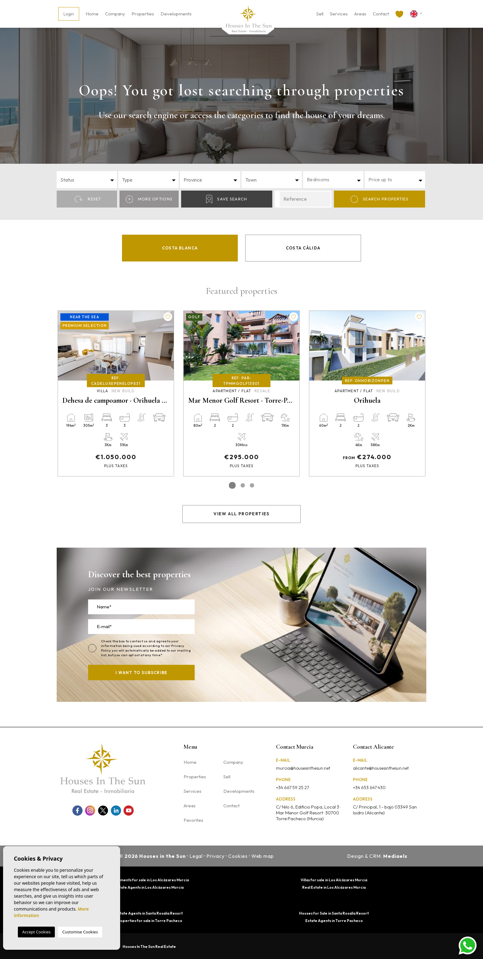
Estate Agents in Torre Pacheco (334, 920)
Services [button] (339, 14)
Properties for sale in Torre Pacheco (149, 920)
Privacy (215, 856)
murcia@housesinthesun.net (303, 768)
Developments (176, 14)
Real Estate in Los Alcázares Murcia (334, 887)
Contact (381, 14)
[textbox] (88, 180)
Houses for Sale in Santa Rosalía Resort (334, 913)
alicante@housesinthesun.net (381, 768)
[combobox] (87, 179)
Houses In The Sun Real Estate (149, 946)
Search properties (379, 199)
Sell (319, 14)
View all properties (241, 514)
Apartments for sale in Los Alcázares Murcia (149, 880)
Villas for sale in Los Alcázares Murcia (334, 880)
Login (68, 14)
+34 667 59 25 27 (292, 787)
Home (92, 14)
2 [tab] (243, 485)
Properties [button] (143, 14)
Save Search (226, 199)
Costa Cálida (303, 247)
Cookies (238, 856)
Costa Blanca (180, 247)
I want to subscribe (142, 672)
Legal (196, 856)
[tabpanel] (116, 393)
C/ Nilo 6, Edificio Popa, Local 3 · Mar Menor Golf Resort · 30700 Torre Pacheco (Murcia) (308, 812)
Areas (360, 14)
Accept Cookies (36, 932)
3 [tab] (252, 485)
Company (115, 14)
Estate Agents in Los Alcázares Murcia (149, 887)
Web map (262, 856)
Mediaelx (395, 856)
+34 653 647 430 (369, 787)
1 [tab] (232, 485)
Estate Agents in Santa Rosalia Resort (149, 913)
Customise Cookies (80, 932)
